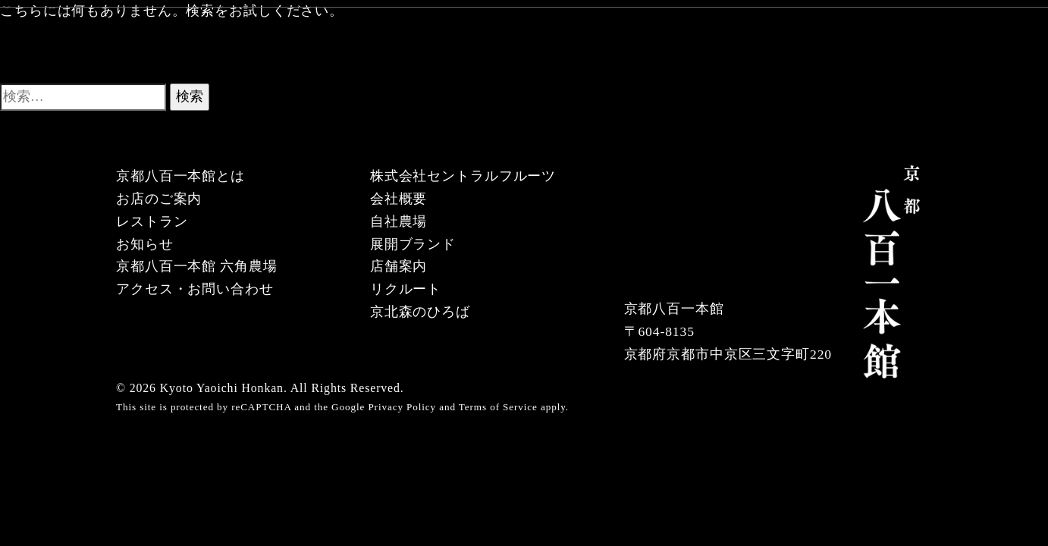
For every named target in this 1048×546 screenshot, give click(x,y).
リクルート (405, 289)
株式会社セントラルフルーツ (463, 176)
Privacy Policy (402, 407)
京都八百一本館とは (180, 176)
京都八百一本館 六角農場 (197, 266)
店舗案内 (399, 266)
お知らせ (145, 244)
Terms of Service (498, 407)
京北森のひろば (420, 311)
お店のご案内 (159, 198)
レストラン (151, 221)
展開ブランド (413, 244)
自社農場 (399, 221)
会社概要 (399, 198)
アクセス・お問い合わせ (195, 289)
